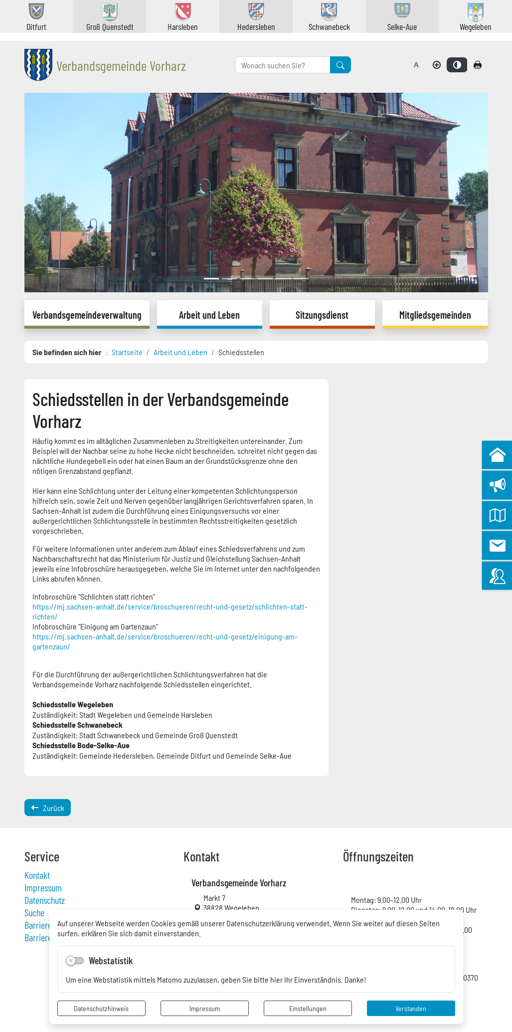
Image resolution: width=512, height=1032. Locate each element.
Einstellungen (308, 1008)
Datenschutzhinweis (101, 1008)
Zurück (47, 808)
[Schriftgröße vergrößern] (436, 64)
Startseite (127, 352)
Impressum (204, 1008)
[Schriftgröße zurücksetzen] (416, 64)
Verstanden (410, 1008)
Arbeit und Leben (180, 352)
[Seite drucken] (477, 64)
